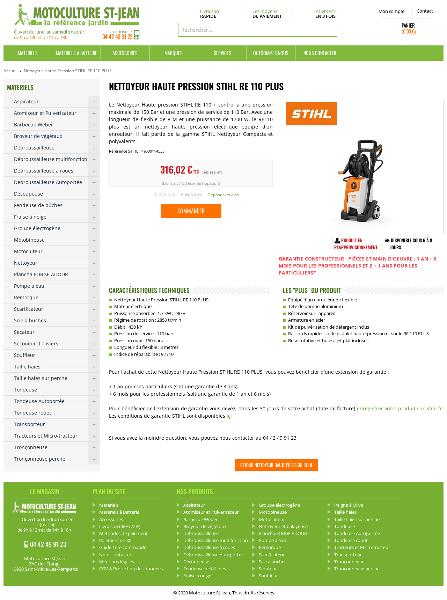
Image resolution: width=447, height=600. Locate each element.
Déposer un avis (223, 195)
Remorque (57, 297)
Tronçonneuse (57, 447)
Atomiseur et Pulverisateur (57, 113)
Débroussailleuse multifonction (57, 159)
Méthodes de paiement (123, 533)
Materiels (28, 53)
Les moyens (267, 14)
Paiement (325, 14)
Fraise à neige (57, 216)
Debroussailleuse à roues (57, 170)
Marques (173, 53)
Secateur (57, 332)
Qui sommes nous (270, 53)
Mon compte (391, 11)
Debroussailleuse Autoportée (57, 182)
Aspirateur (57, 101)
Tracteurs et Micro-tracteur (57, 435)
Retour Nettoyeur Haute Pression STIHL (276, 464)
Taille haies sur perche (57, 378)
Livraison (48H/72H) (119, 526)
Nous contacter (319, 53)
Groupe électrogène (57, 228)
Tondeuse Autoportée (57, 401)
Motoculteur (57, 251)
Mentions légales (116, 561)
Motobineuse (57, 240)
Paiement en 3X (115, 540)
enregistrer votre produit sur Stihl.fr (399, 408)
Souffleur (57, 355)
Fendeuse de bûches (57, 205)
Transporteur (57, 424)
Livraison (209, 14)
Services (222, 53)
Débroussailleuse (57, 147)
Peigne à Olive (348, 505)
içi (229, 415)
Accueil (10, 71)
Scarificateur (57, 309)
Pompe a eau (57, 286)
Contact (425, 11)
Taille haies (57, 366)
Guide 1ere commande (122, 547)
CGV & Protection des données (131, 568)
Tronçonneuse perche (57, 458)
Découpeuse (57, 193)
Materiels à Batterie (76, 53)
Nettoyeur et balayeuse (283, 526)
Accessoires (125, 53)
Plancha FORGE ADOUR (57, 274)
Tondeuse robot (57, 412)
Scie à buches (57, 320)
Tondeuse (57, 389)
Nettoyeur (57, 263)
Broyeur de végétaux (57, 136)
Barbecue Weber (57, 124)
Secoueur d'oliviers (57, 343)
